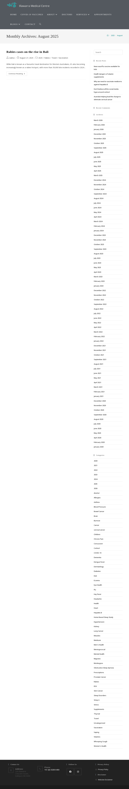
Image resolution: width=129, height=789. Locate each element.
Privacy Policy (103, 769)
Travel (54, 58)
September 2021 (100, 359)
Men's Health (99, 645)
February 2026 (99, 125)
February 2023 (99, 281)
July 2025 (97, 157)
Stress (96, 705)
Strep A (96, 700)
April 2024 (97, 217)
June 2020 (97, 428)
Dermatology (99, 566)
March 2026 (98, 120)
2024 (95, 479)
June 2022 (97, 318)
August (120, 35)
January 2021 (98, 396)
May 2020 (97, 433)
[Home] (108, 35)
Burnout (97, 520)
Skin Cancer (98, 691)
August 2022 (98, 309)
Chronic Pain (98, 539)
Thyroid (97, 714)
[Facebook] (70, 771)
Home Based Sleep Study (103, 617)
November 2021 (100, 350)
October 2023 (99, 244)
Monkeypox (98, 663)
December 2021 (100, 346)
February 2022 (99, 336)
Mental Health (99, 654)
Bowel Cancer (99, 511)
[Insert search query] (108, 52)
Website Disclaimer (105, 780)
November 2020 (100, 405)
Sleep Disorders (100, 695)
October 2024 (99, 189)
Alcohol (96, 493)
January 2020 (98, 447)
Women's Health (100, 746)
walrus (12, 58)
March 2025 (98, 175)
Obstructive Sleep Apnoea (104, 668)
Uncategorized (99, 723)
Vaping (96, 732)
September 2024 (100, 194)
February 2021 (99, 392)
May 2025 (97, 166)
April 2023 (97, 272)
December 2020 (100, 401)
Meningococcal (99, 649)
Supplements (99, 709)
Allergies (97, 497)
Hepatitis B (98, 613)
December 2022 (100, 290)
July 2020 (97, 424)
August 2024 (98, 198)
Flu (95, 589)
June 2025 (97, 161)
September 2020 (100, 415)
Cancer (96, 525)
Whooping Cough (100, 741)
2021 (95, 465)
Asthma (97, 502)
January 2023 (98, 286)
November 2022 (100, 295)
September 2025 (100, 148)
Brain (96, 516)
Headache (98, 599)
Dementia (97, 557)
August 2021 (98, 364)
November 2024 (100, 184)
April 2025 (97, 171)
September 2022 (100, 304)
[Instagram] (77, 771)
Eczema (97, 580)
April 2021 (97, 382)
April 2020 (97, 438)
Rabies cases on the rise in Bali (27, 51)
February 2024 (99, 226)
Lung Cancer (98, 631)
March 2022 (98, 332)
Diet (95, 576)
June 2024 (97, 207)
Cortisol (97, 548)
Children (97, 534)
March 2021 (98, 387)
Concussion (98, 543)
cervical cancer (99, 530)
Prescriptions (99, 672)
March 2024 (98, 221)
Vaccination (63, 58)
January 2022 (98, 341)
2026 (95, 488)
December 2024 (100, 180)
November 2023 (100, 240)
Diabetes (97, 571)
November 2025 (100, 138)
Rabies (47, 58)
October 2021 (99, 355)
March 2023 (98, 276)
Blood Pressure (100, 507)
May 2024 (97, 212)
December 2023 (100, 235)
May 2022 (97, 322)
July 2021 (97, 369)
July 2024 (97, 203)
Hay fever (97, 594)
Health (96, 603)
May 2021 (97, 378)
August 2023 (98, 253)
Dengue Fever (99, 562)
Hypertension (99, 622)
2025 (40, 58)
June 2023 (97, 263)
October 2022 (99, 299)
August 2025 (98, 152)
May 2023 (97, 267)
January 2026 (98, 129)
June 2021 (97, 373)
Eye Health (98, 585)
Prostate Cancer (100, 677)
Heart (96, 608)
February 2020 (99, 442)
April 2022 (97, 327)
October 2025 (99, 143)
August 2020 (98, 419)
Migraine (97, 659)
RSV (95, 686)
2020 (95, 461)
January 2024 (98, 230)
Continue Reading (18, 74)
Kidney (96, 626)
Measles (97, 636)
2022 (95, 470)
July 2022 (97, 313)
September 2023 (100, 249)
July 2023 (97, 258)
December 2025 (100, 134)
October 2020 (99, 410)
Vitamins (97, 737)
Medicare (97, 640)
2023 (95, 474)
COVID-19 (97, 553)
